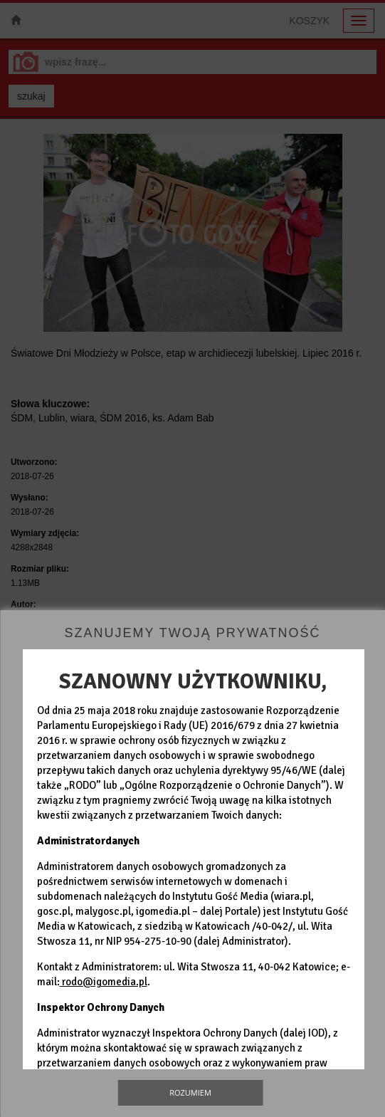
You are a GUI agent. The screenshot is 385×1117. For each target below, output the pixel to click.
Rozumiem (190, 1092)
